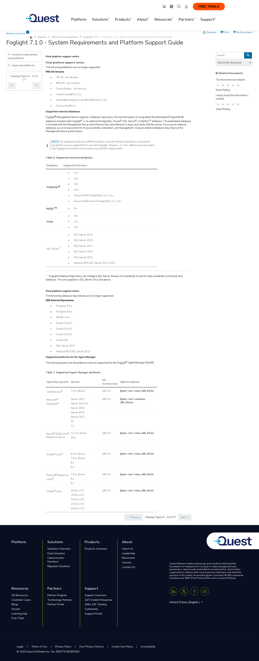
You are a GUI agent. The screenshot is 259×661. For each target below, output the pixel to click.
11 (72, 426)
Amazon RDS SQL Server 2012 (73, 351)
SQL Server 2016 (83, 240)
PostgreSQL (52, 187)
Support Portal (93, 613)
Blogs (15, 604)
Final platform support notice (65, 62)
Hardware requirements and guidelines (23, 56)
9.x (72, 467)
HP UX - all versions (67, 77)
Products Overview (96, 549)
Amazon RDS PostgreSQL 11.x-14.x (94, 195)
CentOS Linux (53, 392)
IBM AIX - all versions (68, 83)
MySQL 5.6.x (63, 317)
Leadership (128, 553)
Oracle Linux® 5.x (66, 106)
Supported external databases (74, 157)
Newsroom (128, 558)
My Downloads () (245, 32)
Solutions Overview (59, 549)
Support (42, 37)
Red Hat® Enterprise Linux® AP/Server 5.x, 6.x (81, 100)
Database (52, 165)
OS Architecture (110, 382)
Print (226, 32)
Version (75, 382)
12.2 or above (78, 433)
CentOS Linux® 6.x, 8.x (68, 94)
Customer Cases (21, 600)
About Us (127, 549)
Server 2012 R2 (79, 403)
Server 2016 (78, 408)
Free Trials (18, 618)
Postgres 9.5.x (64, 306)
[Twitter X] (184, 591)
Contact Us (128, 567)
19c (76, 216)
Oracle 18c (62, 340)
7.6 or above (78, 391)
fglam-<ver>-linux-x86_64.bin (137, 391)
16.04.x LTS (77, 490)
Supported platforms (21, 65)
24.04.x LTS (77, 508)
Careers (126, 562)
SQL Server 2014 (83, 234)
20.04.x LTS (77, 499)
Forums (16, 609)
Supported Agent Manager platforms (78, 372)
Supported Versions (75, 165)
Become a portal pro (15, 33)
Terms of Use (39, 646)
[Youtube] (205, 591)
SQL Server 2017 (83, 246)
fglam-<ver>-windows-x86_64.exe (133, 400)
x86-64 (106, 391)
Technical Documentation (64, 37)
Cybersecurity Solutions (55, 559)
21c (76, 221)
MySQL (50, 208)
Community (91, 609)
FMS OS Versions (55, 71)
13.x (76, 184)
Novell (50, 434)
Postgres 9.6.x (64, 311)
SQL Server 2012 (65, 345)
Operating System (57, 382)
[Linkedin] (173, 591)
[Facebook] (194, 591)
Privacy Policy (63, 646)
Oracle (49, 221)
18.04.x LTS (77, 495)
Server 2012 (78, 399)
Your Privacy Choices (91, 646)
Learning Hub (19, 613)
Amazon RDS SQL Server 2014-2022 (94, 263)
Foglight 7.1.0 (90, 37)
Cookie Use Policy (122, 646)
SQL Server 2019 (83, 251)
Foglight (50, 117)
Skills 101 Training (96, 604)
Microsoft (51, 400)
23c (76, 227)
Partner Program (57, 595)
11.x (76, 172)
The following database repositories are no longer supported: (80, 296)
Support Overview (95, 595)
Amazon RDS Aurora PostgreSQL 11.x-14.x (98, 201)
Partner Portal (55, 604)
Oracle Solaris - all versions (71, 88)
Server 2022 (78, 417)
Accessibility (148, 646)
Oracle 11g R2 (64, 323)
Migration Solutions (58, 566)
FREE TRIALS (208, 6)
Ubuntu (50, 491)
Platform (78, 19)
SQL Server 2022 (83, 257)
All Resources (20, 595)
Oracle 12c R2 (64, 334)
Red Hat (50, 475)
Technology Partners (59, 600)
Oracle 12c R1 (64, 328)
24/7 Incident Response (98, 600)
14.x (76, 190)
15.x (73, 437)
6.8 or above (78, 453)
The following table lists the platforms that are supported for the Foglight (86, 363)
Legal (20, 646)
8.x (75, 208)
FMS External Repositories (60, 300)
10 (72, 421)
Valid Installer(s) (129, 382)
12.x (76, 178)
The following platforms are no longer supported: (73, 67)
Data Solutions (56, 553)
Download (211, 32)
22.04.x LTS (77, 504)
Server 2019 (78, 412)
